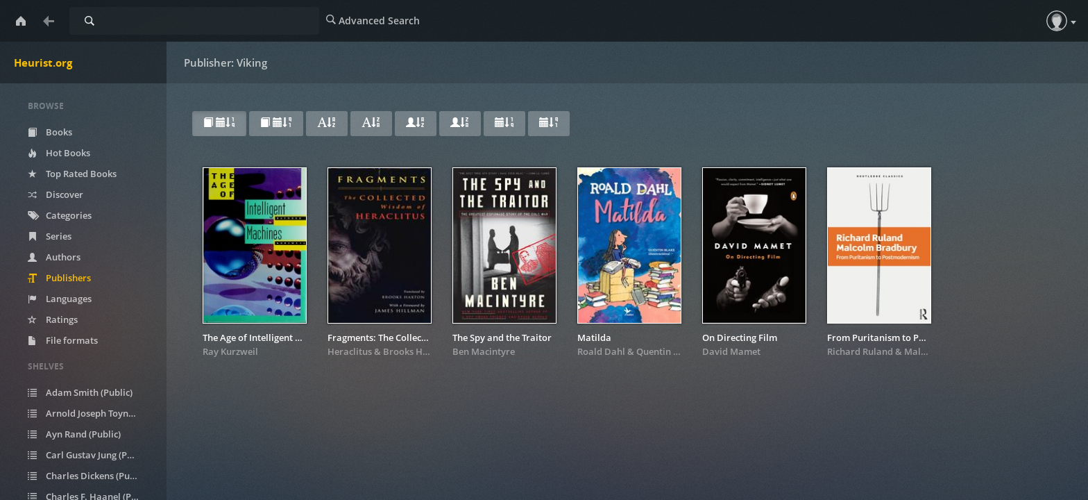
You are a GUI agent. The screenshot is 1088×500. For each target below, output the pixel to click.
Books (50, 132)
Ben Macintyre (483, 351)
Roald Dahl (601, 351)
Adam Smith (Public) (80, 392)
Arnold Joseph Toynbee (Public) (92, 413)
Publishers (59, 278)
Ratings (53, 319)
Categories (60, 215)
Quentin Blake (666, 351)
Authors (54, 257)
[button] (1057, 21)
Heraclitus (350, 351)
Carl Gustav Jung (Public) (89, 455)
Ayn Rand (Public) (74, 434)
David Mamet (731, 351)
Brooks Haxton (415, 351)
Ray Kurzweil (230, 351)
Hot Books (59, 153)
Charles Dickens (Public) (88, 475)
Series (49, 236)
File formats (63, 340)
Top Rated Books (72, 173)
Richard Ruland (860, 351)
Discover (55, 194)
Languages (60, 298)
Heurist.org (43, 62)
